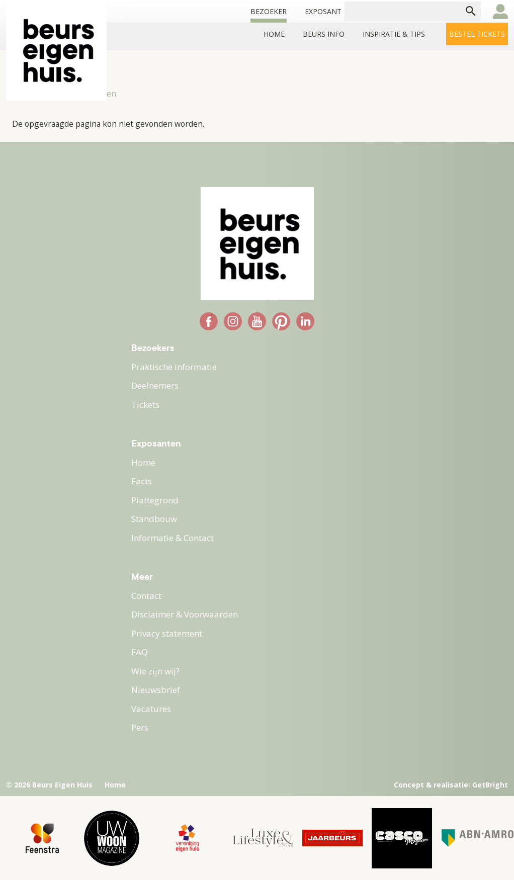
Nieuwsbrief (155, 689)
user (500, 11)
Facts (141, 481)
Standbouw (154, 518)
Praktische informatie (174, 367)
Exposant (323, 11)
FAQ (139, 652)
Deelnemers (155, 385)
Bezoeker (268, 11)
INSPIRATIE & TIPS (394, 34)
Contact (146, 595)
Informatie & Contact (172, 538)
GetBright (490, 784)
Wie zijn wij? (155, 671)
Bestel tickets (477, 34)
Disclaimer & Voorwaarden (184, 614)
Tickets (145, 404)
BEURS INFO (324, 34)
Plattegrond (155, 500)
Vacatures (151, 709)
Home (274, 34)
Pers (139, 727)
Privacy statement (166, 633)
